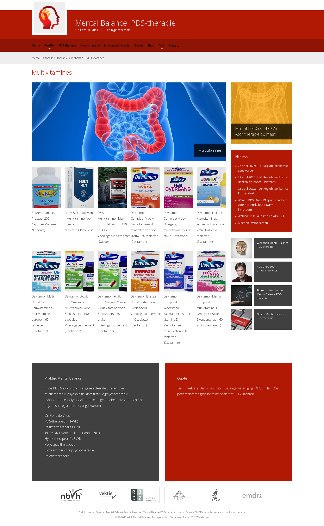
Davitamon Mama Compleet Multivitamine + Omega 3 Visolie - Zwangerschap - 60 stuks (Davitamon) (211, 289)
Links (186, 517)
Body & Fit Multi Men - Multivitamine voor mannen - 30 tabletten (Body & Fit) (79, 199)
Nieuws (138, 45)
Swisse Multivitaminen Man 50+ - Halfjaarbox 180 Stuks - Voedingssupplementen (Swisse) (112, 205)
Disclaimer (175, 517)
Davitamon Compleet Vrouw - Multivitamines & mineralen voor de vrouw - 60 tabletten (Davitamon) (145, 205)
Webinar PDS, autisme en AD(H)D (261, 216)
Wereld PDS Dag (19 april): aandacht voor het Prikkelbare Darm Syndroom (263, 204)
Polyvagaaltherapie (116, 45)
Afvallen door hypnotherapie (229, 512)
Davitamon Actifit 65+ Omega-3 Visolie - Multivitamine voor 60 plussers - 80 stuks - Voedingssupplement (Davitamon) (112, 292)
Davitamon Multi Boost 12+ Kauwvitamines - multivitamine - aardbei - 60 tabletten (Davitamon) (46, 292)
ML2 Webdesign (200, 517)
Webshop (77, 58)
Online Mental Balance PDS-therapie (258, 319)
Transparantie (159, 517)
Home (36, 45)
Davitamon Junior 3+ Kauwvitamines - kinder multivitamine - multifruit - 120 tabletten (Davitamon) (211, 205)
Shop (151, 45)
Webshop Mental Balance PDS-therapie (259, 248)
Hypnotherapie (90, 45)
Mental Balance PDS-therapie (50, 58)
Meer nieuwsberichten (253, 223)
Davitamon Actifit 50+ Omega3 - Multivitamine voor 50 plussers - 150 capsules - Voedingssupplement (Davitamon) (79, 292)
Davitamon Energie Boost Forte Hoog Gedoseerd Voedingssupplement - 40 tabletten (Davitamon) (145, 289)
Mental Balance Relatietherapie (123, 512)
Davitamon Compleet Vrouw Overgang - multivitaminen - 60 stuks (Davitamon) (178, 202)
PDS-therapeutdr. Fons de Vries (254, 272)
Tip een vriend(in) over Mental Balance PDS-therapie (258, 295)
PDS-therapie (67, 45)
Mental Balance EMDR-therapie (194, 512)
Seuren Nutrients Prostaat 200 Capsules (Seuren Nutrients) (46, 199)
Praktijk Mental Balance (91, 512)
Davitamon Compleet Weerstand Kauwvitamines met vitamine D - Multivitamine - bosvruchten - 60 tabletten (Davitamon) (178, 298)
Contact (173, 45)
